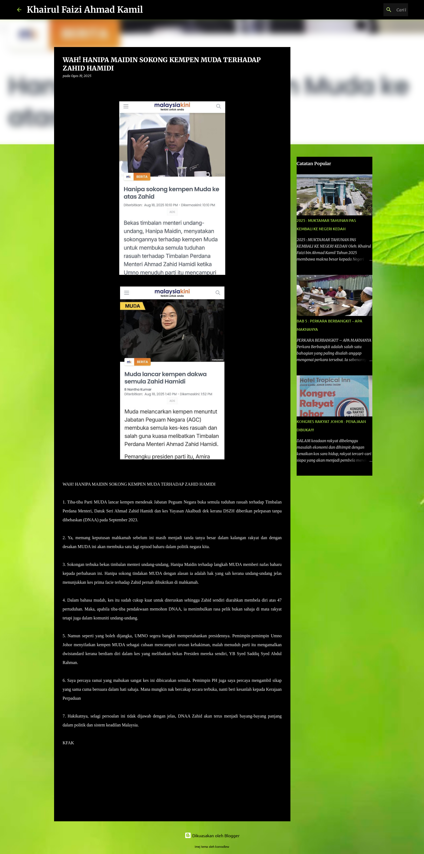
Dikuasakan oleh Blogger (212, 835)
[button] (66, 87)
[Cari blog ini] (379, 9)
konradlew (222, 846)
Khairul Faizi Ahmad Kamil (85, 9)
